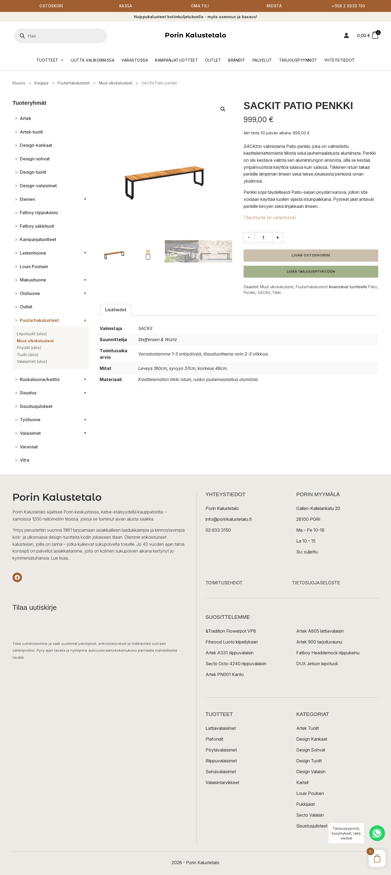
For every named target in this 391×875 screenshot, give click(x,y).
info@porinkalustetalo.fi (229, 519)
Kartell (302, 782)
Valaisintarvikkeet (222, 782)
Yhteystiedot (339, 60)
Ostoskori (51, 6)
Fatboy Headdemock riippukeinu (328, 653)
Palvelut (262, 60)
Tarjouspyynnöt (298, 60)
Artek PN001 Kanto (225, 674)
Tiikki (276, 292)
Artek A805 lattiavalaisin (320, 631)
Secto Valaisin (310, 815)
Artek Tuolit (307, 728)
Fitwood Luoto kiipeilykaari (232, 642)
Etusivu (18, 83)
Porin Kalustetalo (195, 35)
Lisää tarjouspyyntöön (311, 272)
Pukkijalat (305, 804)
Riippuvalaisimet (221, 761)
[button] (223, 109)
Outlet (213, 60)
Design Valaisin (311, 772)
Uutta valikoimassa (92, 60)
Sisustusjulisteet (311, 826)
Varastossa (134, 60)
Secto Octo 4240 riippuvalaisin (236, 664)
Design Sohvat (310, 750)
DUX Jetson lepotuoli (317, 664)
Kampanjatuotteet (176, 60)
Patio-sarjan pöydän (311, 192)
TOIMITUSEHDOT (224, 583)
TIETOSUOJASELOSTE (316, 583)
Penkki (249, 292)
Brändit (236, 60)
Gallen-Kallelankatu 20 (318, 508)
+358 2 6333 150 (348, 6)
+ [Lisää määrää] (277, 237)
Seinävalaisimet (221, 772)
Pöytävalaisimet (221, 750)
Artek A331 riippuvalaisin (230, 653)
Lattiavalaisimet (221, 728)
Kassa (125, 6)
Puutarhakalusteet (74, 83)
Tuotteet (50, 60)
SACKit (263, 292)
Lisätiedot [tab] (116, 309)
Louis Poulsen (310, 793)
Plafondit (214, 739)
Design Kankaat (311, 739)
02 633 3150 (218, 530)
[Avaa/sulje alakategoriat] (85, 199)
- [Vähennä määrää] (249, 237)
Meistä (274, 6)
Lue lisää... (60, 558)
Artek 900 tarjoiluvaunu (319, 642)
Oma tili (200, 6)
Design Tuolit (309, 761)
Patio (372, 287)
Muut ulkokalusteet (115, 83)
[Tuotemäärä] (263, 237)
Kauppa (41, 83)
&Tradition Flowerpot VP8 (231, 631)
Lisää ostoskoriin (311, 255)
